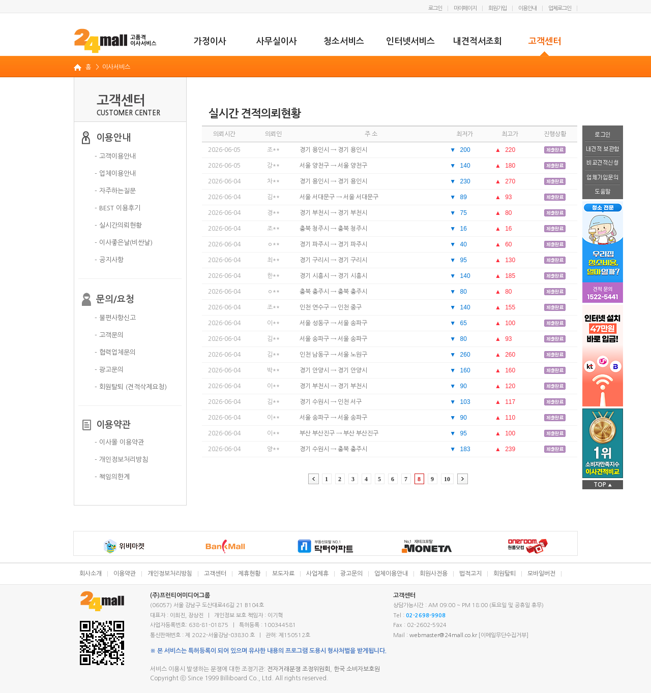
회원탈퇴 (504, 574)
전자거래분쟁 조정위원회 (298, 669)
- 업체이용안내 (115, 173)
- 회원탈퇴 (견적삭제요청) (131, 387)
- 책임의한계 (112, 477)
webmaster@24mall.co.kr (443, 635)
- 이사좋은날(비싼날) (124, 242)
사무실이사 (276, 41)
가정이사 (210, 41)
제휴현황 (249, 574)
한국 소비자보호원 (357, 669)
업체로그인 (559, 8)
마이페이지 (465, 8)
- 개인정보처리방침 (121, 459)
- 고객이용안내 (115, 156)
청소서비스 (343, 41)
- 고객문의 (109, 335)
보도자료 (283, 574)
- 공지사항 (109, 260)
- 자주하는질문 (115, 190)
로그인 (435, 8)
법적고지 (470, 574)
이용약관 (124, 574)
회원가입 (497, 8)
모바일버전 (541, 574)
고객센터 (544, 41)
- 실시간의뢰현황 (118, 225)
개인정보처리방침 (169, 574)
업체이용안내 (391, 574)
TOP (603, 485)
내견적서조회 (477, 41)
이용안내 (527, 8)
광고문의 (351, 574)
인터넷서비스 (410, 41)
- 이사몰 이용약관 (119, 442)
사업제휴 (317, 574)
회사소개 (90, 574)
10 (447, 479)
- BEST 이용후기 (117, 208)
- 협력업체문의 (115, 352)
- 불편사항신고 (115, 317)
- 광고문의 (109, 369)
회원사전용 (434, 574)
